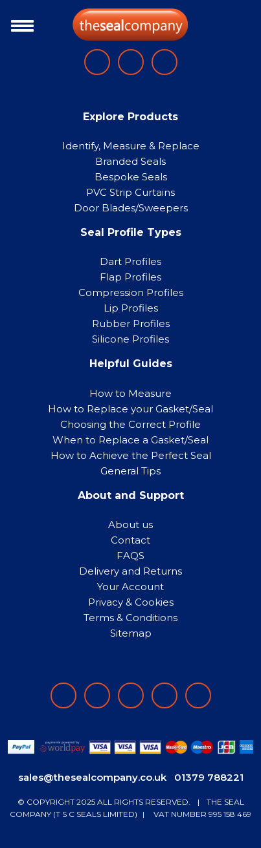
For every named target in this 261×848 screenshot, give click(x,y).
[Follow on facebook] (63, 695)
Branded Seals (130, 161)
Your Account (130, 586)
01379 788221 (209, 777)
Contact (130, 540)
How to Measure (130, 393)
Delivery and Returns (130, 571)
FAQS (130, 555)
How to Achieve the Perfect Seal (131, 455)
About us (130, 524)
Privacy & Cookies (131, 602)
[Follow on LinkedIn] (97, 695)
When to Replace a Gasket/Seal (130, 440)
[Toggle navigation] (19, 24)
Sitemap (131, 633)
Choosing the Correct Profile (130, 424)
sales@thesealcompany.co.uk (92, 777)
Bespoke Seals (131, 177)
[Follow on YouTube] (198, 695)
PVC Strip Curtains (130, 192)
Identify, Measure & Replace (130, 146)
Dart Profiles (130, 261)
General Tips (130, 471)
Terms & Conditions (130, 617)
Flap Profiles (130, 277)
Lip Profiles (131, 308)
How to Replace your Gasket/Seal (130, 409)
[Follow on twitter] (164, 695)
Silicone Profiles (130, 339)
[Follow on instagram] (131, 695)
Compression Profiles (130, 292)
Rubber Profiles (131, 323)
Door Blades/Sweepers (131, 208)
